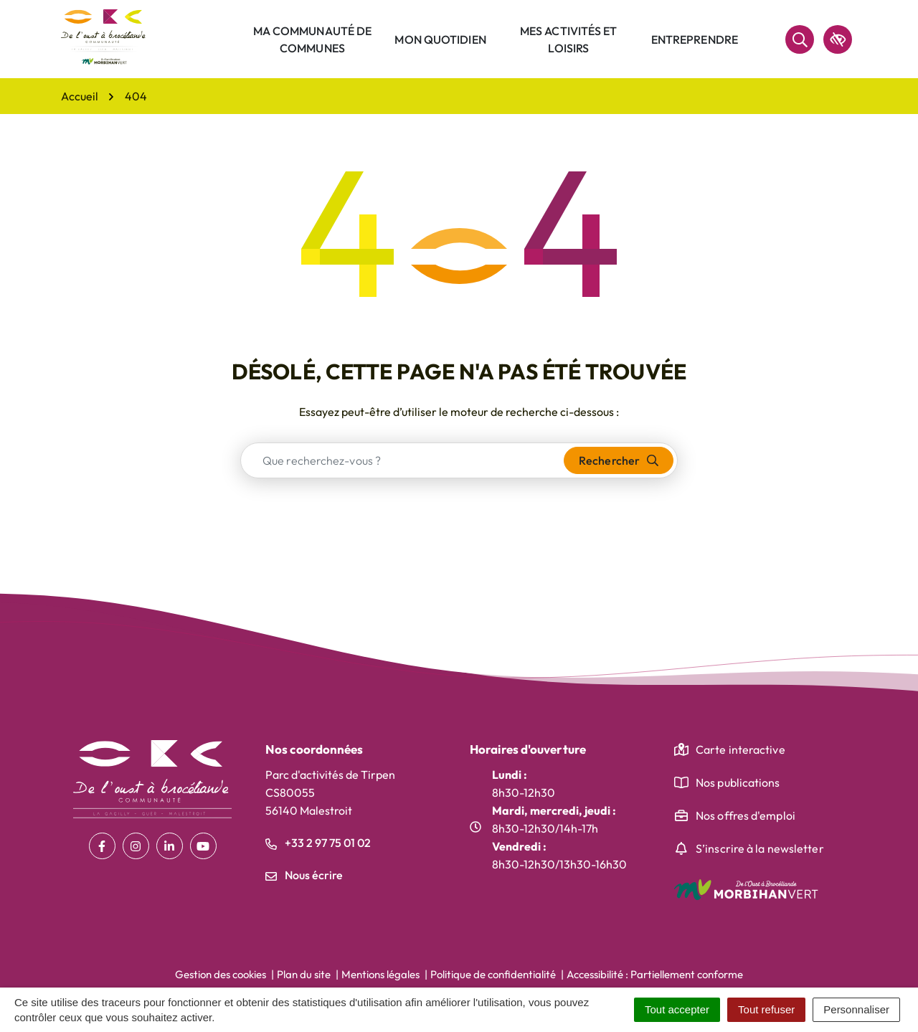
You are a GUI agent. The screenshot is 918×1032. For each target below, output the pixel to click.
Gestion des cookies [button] (220, 974)
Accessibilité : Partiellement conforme (655, 974)
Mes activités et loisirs (568, 39)
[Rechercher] (799, 39)
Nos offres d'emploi (745, 815)
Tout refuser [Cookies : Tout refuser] (766, 1009)
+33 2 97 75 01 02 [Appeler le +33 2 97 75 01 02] (318, 842)
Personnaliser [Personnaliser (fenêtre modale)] (856, 1009)
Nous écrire (304, 875)
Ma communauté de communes (312, 39)
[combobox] (402, 460)
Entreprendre (694, 39)
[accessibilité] (837, 39)
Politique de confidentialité (493, 974)
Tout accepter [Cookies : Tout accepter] (677, 1009)
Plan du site (304, 974)
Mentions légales (380, 974)
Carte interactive (740, 749)
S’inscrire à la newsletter (760, 848)
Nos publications (738, 782)
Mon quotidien (440, 39)
